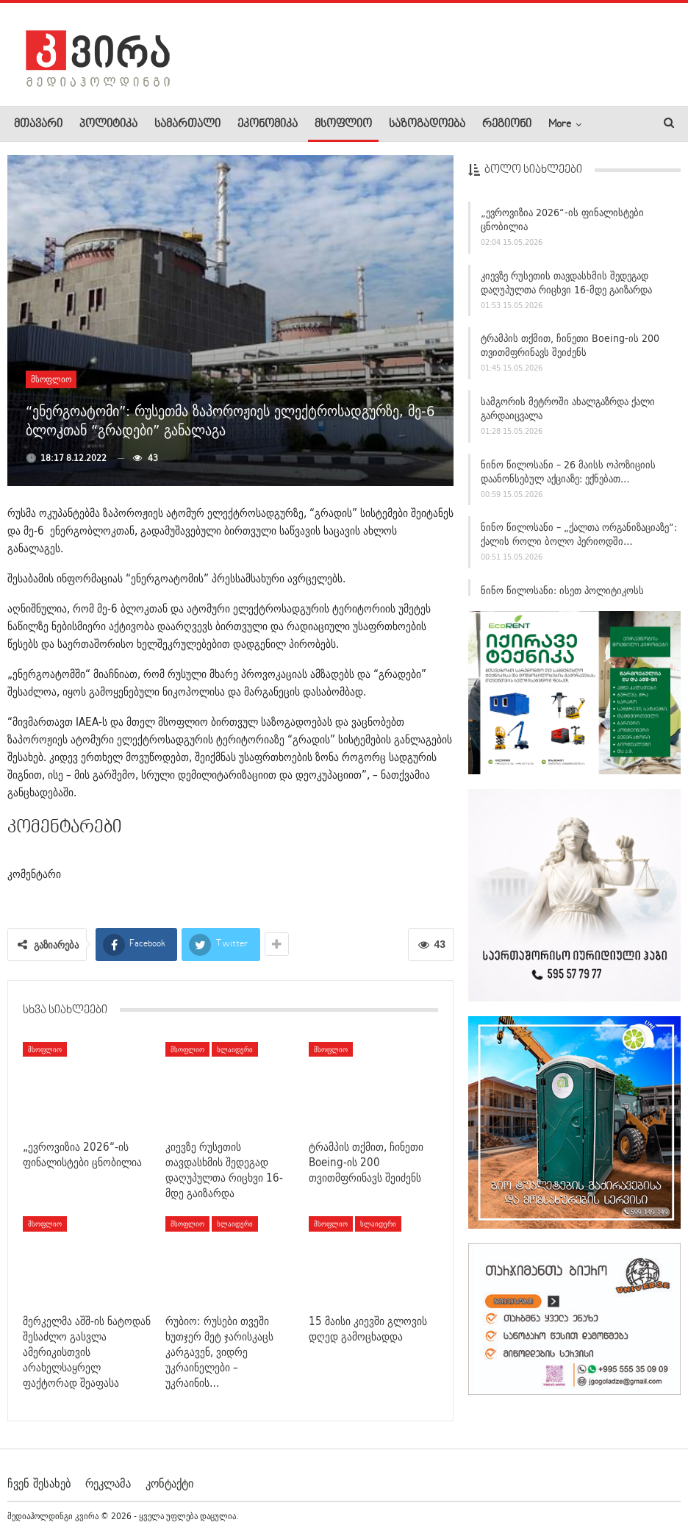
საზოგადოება (427, 124)
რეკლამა (108, 1483)
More (559, 124)
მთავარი (38, 124)
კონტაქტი (169, 1483)
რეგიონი (506, 124)
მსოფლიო (343, 124)
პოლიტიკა (108, 124)
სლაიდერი (235, 1049)
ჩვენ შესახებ (39, 1483)
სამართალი (187, 124)
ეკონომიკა (267, 124)
